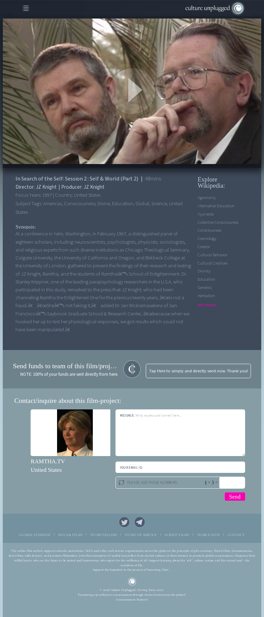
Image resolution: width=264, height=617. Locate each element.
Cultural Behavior (213, 255)
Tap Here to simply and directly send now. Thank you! (198, 371)
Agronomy (207, 198)
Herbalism (206, 296)
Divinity (204, 271)
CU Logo (132, 582)
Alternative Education (216, 206)
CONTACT (236, 535)
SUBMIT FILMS (177, 535)
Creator (204, 247)
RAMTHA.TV (48, 461)
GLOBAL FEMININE (35, 535)
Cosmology (207, 238)
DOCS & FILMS (70, 535)
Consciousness (209, 230)
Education (206, 279)
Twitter (124, 522)
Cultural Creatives (213, 263)
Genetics (205, 287)
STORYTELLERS (103, 535)
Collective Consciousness (218, 222)
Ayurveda (206, 214)
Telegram (139, 522)
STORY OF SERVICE (141, 535)
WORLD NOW (208, 535)
